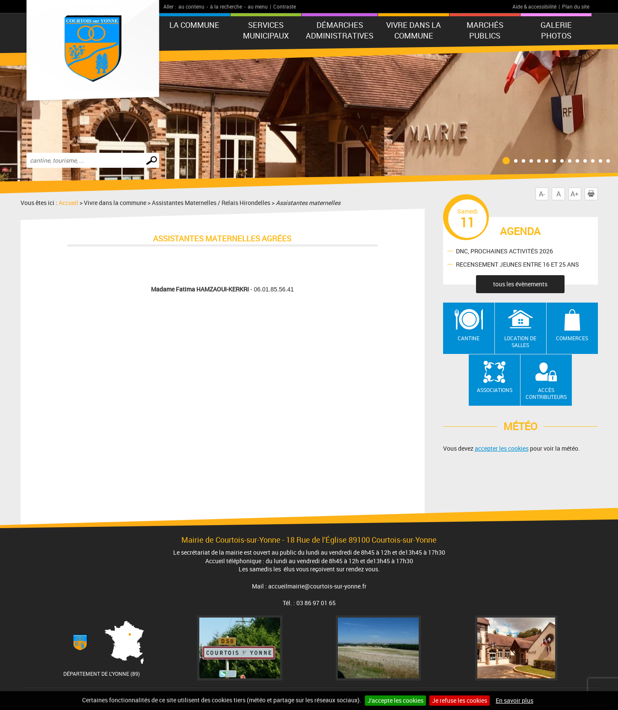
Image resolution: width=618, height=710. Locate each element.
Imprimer (593, 194)
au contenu (191, 6)
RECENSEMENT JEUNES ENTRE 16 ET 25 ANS (517, 264)
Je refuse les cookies (459, 700)
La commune (194, 25)
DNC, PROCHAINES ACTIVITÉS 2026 (504, 251)
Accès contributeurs (546, 393)
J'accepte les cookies (395, 700)
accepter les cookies (502, 448)
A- (542, 194)
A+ (575, 194)
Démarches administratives (339, 30)
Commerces (572, 338)
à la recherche (226, 6)
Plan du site (575, 6)
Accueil (68, 203)
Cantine (468, 338)
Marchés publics (485, 30)
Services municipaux (266, 30)
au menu (258, 6)
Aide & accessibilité (534, 6)
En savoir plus (514, 700)
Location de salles (520, 342)
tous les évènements (520, 284)
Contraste (284, 6)
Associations (494, 389)
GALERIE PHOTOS (556, 30)
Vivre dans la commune (413, 30)
